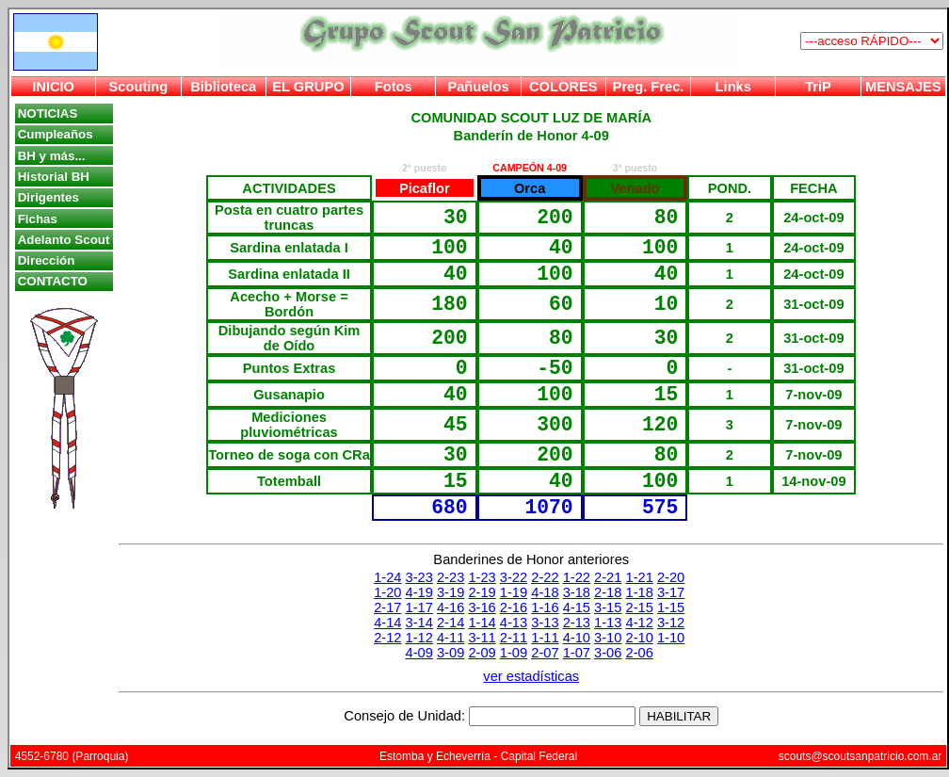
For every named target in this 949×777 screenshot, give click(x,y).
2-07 (544, 652)
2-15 (639, 607)
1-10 (670, 637)
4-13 (513, 622)
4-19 (419, 592)
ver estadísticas (531, 676)
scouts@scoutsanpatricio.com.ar (860, 756)
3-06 (607, 652)
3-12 (670, 622)
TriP (818, 86)
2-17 (387, 607)
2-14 (450, 622)
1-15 (670, 607)
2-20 (670, 577)
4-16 (450, 607)
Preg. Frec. (648, 86)
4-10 (576, 637)
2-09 (481, 652)
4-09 (419, 652)
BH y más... (52, 156)
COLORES (563, 86)
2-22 (544, 577)
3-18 (576, 592)
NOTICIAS (48, 113)
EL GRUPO (308, 86)
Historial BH (53, 177)
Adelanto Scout (64, 240)
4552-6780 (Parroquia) (72, 756)
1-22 (576, 577)
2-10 (639, 637)
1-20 (387, 592)
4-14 (387, 622)
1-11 (544, 637)
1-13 (607, 622)
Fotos (393, 86)
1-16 (544, 607)
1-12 (419, 637)
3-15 (607, 607)
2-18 (607, 592)
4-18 (544, 592)
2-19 (481, 592)
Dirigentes (48, 197)
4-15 (576, 607)
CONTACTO (53, 281)
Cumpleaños (55, 134)
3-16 (481, 607)
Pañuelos (477, 86)
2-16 (513, 607)
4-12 (639, 622)
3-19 (450, 592)
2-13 (576, 622)
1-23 (481, 577)
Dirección (46, 260)
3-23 (419, 577)
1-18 (639, 592)
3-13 (544, 622)
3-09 (450, 652)
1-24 (387, 577)
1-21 (639, 577)
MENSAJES (903, 86)
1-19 (513, 592)
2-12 (387, 637)
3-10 (607, 637)
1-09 (513, 652)
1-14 (481, 622)
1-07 (576, 652)
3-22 (513, 577)
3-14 (419, 622)
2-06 (639, 652)
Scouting (139, 86)
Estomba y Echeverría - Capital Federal (478, 756)
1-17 (419, 607)
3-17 (670, 592)
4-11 (450, 637)
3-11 (481, 637)
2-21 (607, 577)
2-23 (450, 577)
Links (733, 86)
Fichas (37, 219)
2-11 (513, 637)
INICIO (53, 86)
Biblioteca (223, 86)
